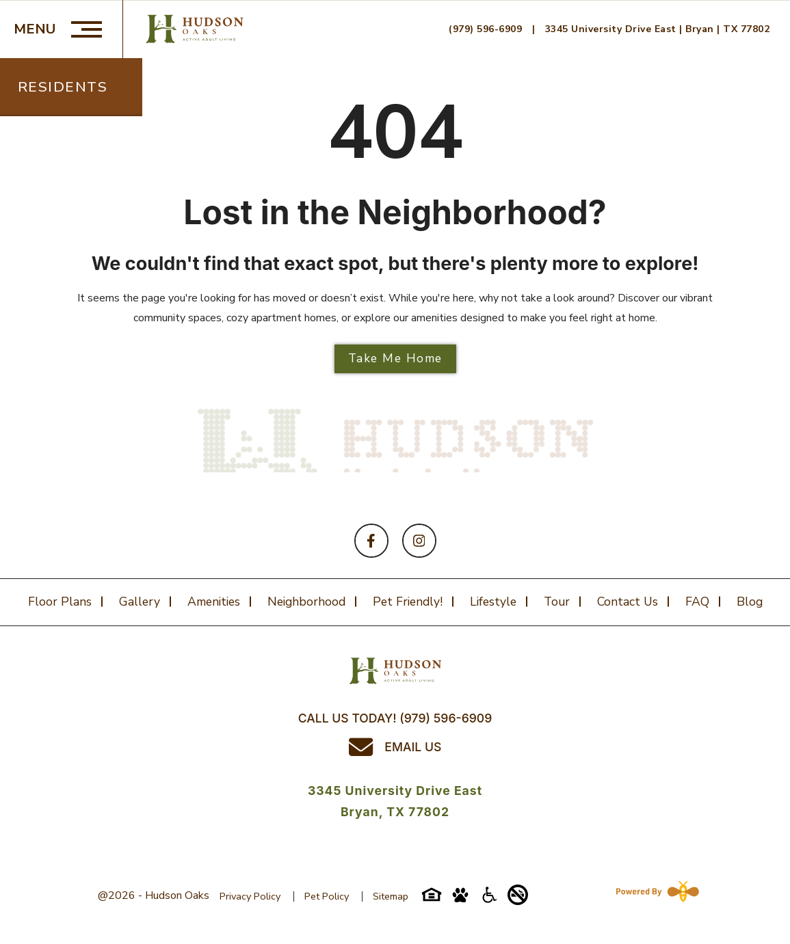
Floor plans (60, 601)
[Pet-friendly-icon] (460, 899)
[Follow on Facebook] (371, 540)
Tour (557, 601)
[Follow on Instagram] (419, 540)
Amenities (213, 601)
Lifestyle (493, 601)
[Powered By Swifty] (654, 896)
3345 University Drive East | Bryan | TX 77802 (657, 29)
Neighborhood (306, 601)
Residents (63, 86)
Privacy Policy (250, 896)
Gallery (139, 601)
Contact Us (627, 601)
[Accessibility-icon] (489, 899)
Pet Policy (326, 896)
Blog (750, 601)
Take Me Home (395, 358)
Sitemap (390, 896)
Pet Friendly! (408, 601)
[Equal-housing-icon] (431, 899)
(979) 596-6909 (487, 29)
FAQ (697, 601)
